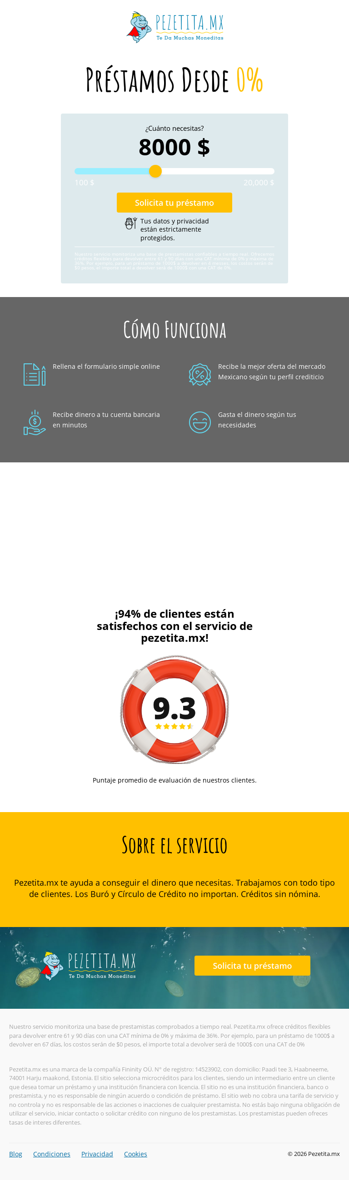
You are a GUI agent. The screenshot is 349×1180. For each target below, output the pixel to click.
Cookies (135, 1154)
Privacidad (97, 1154)
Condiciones (51, 1154)
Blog (15, 1154)
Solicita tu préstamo (174, 202)
